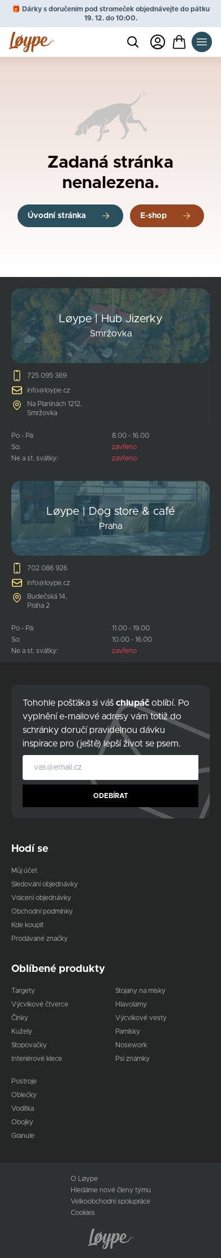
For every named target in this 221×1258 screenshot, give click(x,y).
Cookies (83, 1212)
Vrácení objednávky (41, 897)
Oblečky (24, 1094)
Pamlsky (127, 1031)
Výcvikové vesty (141, 1017)
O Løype (84, 1178)
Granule (22, 1135)
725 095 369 (47, 375)
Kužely (21, 1031)
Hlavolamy (131, 1004)
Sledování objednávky (44, 884)
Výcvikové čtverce (39, 1004)
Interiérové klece (36, 1058)
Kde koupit (27, 925)
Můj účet (24, 870)
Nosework (131, 1045)
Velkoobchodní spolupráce (110, 1201)
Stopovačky (29, 1045)
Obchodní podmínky (42, 911)
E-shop (153, 216)
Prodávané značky (39, 938)
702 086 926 (47, 568)
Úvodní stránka (57, 216)
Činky (19, 1017)
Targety (23, 990)
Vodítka (22, 1108)
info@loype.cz (48, 390)
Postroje (24, 1081)
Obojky (22, 1122)
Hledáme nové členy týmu (111, 1190)
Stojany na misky (140, 990)
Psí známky (132, 1058)
